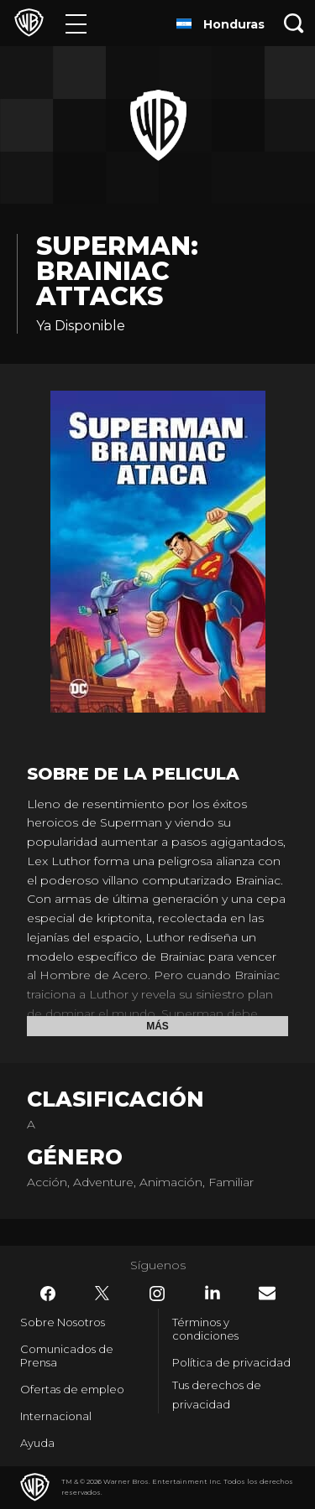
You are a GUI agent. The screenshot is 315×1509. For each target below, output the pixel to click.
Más (157, 1026)
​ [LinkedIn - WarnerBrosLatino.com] (212, 1292)
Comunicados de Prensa (66, 1355)
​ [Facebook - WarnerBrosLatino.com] (48, 1293)
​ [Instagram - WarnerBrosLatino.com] (157, 1293)
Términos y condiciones (205, 1328)
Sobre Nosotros (62, 1322)
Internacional (56, 1416)
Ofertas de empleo (72, 1389)
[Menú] (76, 23)
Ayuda (37, 1442)
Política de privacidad (231, 1362)
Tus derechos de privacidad (216, 1394)
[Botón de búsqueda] (294, 23)
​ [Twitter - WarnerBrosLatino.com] (102, 1293)
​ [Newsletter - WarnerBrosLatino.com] (267, 1293)
